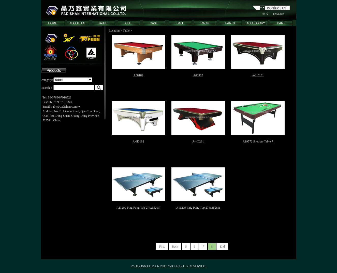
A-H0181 (257, 75)
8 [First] (212, 246)
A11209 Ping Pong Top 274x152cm (138, 207)
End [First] (222, 246)
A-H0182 (138, 141)
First (162, 246)
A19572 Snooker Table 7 (258, 141)
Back (175, 246)
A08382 (198, 75)
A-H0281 (198, 141)
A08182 (138, 75)
